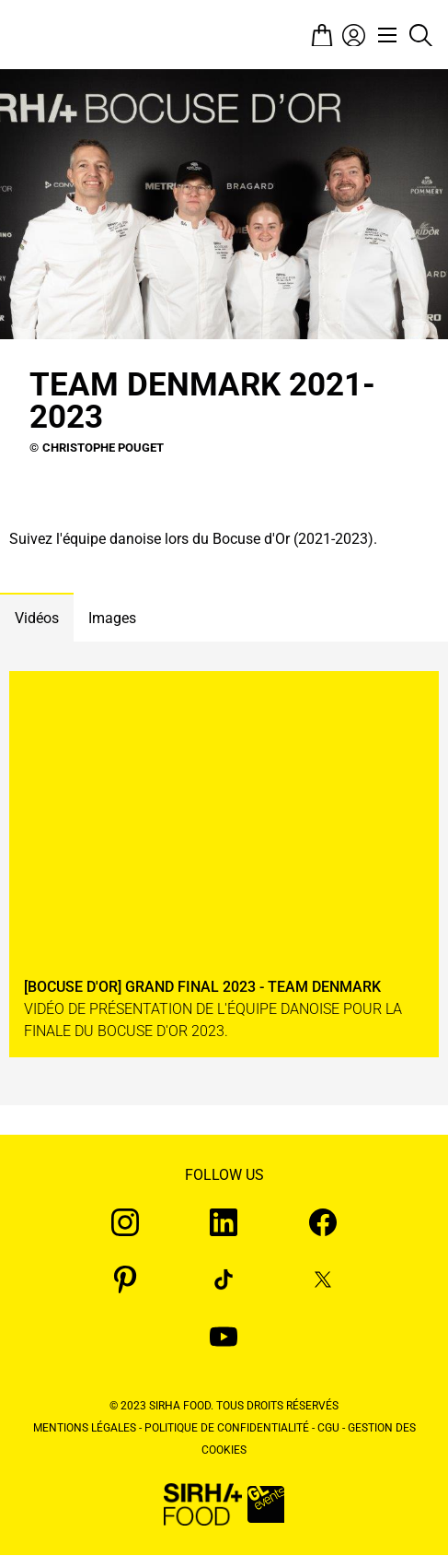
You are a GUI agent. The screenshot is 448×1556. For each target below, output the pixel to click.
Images (112, 618)
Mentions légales (84, 1427)
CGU (328, 1427)
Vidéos (37, 618)
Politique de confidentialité (226, 1427)
